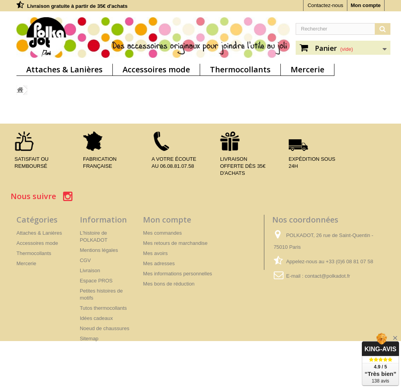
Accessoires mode (156, 69)
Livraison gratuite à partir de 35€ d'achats (77, 6)
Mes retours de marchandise (175, 243)
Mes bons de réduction (169, 284)
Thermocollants (240, 69)
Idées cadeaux (96, 318)
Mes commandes (162, 233)
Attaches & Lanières (64, 69)
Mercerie (307, 69)
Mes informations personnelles (177, 274)
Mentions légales (99, 250)
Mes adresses (159, 263)
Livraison (90, 270)
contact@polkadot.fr (327, 276)
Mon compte (365, 5)
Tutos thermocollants (103, 308)
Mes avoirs (155, 253)
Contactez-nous (325, 5)
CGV (85, 260)
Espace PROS (96, 281)
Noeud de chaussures (104, 328)
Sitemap (89, 338)
